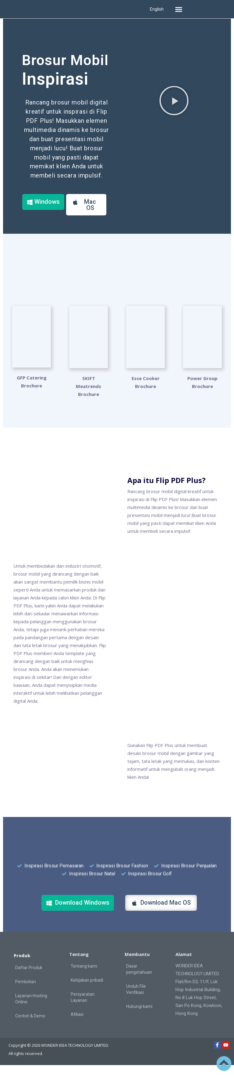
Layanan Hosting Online (31, 1017)
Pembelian (25, 1000)
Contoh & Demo (30, 1034)
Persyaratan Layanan (82, 1015)
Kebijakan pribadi (87, 998)
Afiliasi (77, 1033)
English (157, 9)
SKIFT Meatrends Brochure (88, 405)
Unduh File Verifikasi (136, 1007)
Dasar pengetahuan (139, 987)
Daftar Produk (28, 986)
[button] (178, 9)
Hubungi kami (139, 1025)
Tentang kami (84, 984)
